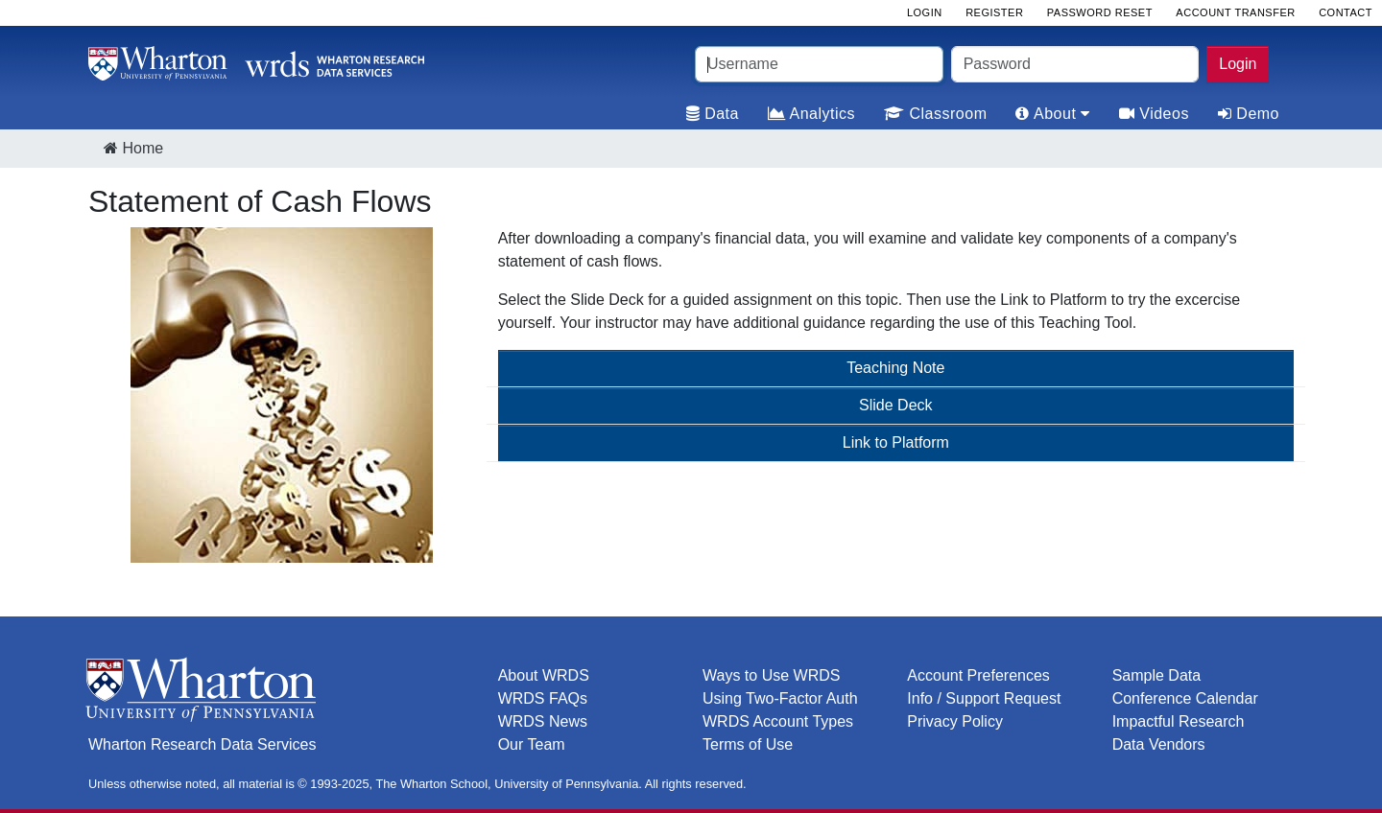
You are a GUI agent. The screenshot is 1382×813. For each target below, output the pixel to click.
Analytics (811, 113)
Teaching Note (895, 368)
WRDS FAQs (542, 698)
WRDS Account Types (778, 721)
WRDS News (542, 721)
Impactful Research (1178, 721)
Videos (1154, 113)
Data (712, 113)
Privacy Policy (955, 721)
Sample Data (1157, 675)
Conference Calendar (1185, 698)
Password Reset (1100, 12)
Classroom (935, 113)
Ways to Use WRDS (771, 675)
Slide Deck (895, 405)
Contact (1345, 12)
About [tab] (1052, 113)
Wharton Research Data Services (202, 744)
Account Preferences (978, 675)
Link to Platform (896, 442)
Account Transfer (1235, 12)
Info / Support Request (983, 698)
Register (994, 12)
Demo (1248, 113)
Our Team (531, 744)
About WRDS (543, 675)
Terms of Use (748, 744)
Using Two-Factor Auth (780, 698)
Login (1237, 64)
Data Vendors (1158, 744)
